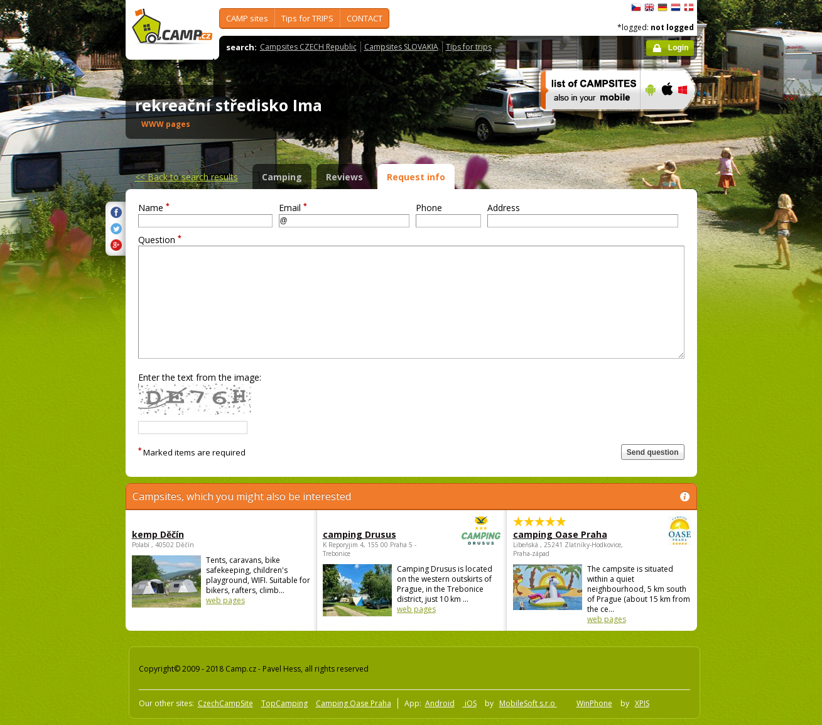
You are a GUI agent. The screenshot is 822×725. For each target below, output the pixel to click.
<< (186, 177)
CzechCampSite (225, 703)
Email (293, 208)
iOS (470, 703)
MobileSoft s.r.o (528, 703)
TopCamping (284, 703)
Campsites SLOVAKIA (401, 46)
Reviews (344, 177)
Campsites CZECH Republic (308, 46)
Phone (429, 208)
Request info (416, 177)
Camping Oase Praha (353, 703)
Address (503, 208)
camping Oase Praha (567, 534)
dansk (689, 7)
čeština (636, 7)
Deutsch (662, 7)
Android (440, 703)
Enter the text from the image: (199, 377)
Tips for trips (469, 46)
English (649, 7)
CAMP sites (247, 18)
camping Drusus (377, 534)
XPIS (642, 703)
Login (678, 47)
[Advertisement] (749, 377)
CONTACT (364, 18)
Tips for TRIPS (307, 18)
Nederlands (676, 7)
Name (154, 208)
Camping (282, 177)
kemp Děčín (158, 534)
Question (159, 240)
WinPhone (594, 703)
